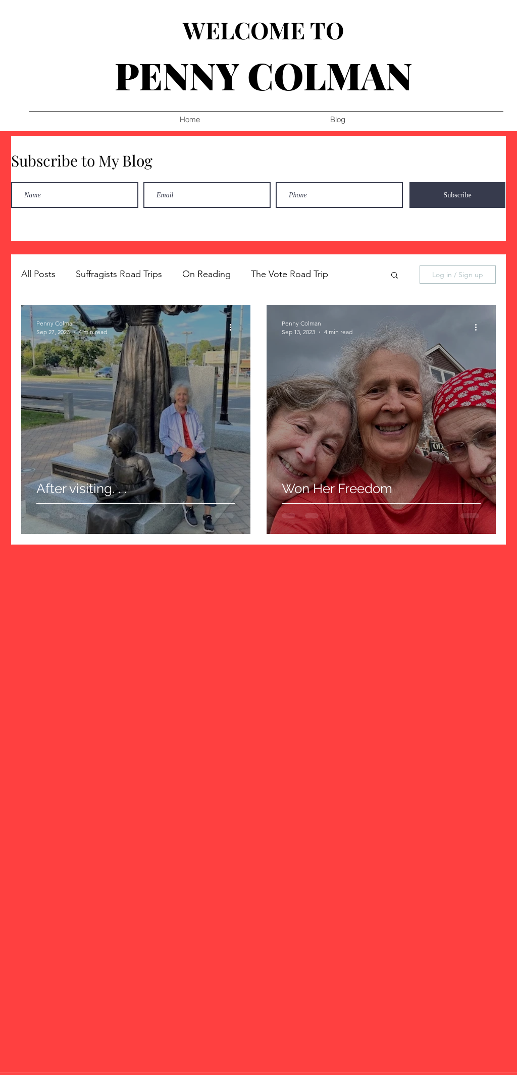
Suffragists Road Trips (119, 274)
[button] (394, 276)
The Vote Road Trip (289, 274)
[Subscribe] (457, 195)
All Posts (38, 274)
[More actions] (234, 327)
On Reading (206, 274)
